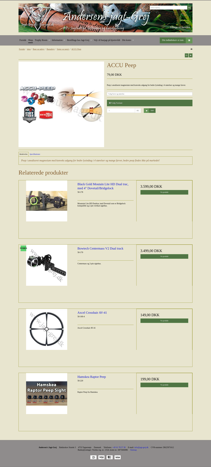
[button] (186, 55)
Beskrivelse (23, 154)
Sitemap (133, 450)
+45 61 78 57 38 (119, 447)
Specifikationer (35, 154)
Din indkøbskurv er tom (177, 40)
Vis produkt (164, 192)
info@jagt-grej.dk (141, 447)
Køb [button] (149, 110)
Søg (189, 7)
